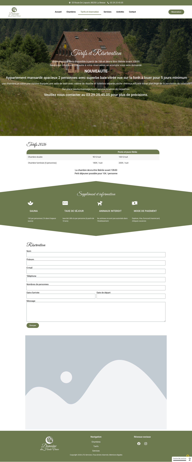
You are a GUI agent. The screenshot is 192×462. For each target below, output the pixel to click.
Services (107, 12)
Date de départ (104, 293)
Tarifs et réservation (90, 12)
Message (31, 301)
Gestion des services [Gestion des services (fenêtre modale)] (179, 459)
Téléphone (31, 276)
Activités (120, 12)
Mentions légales (115, 455)
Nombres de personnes (38, 285)
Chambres (71, 12)
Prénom (30, 260)
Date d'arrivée (33, 293)
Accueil (58, 12)
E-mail (29, 268)
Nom (29, 251)
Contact (132, 12)
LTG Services (87, 455)
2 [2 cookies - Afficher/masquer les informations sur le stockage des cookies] (190, 459)
